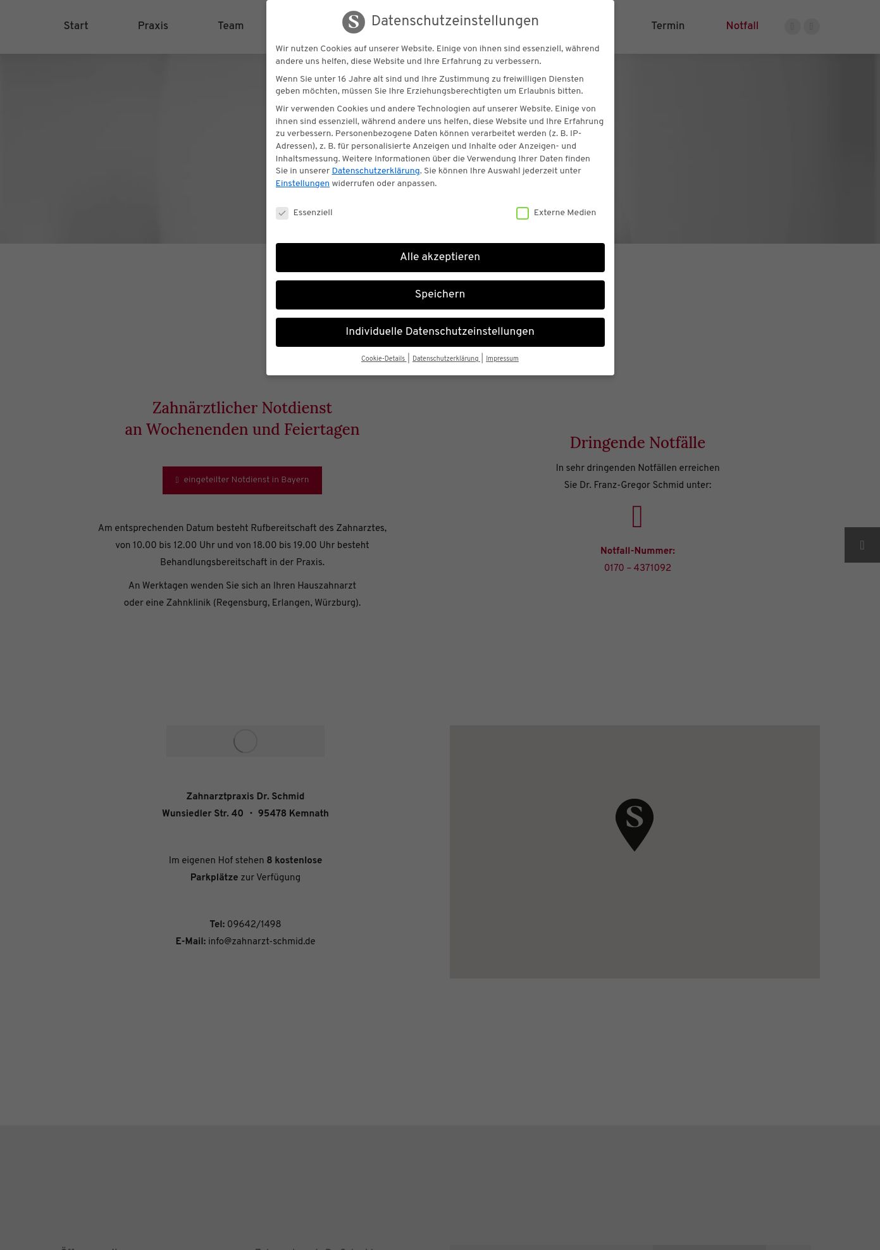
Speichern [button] (440, 295)
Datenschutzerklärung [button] (446, 359)
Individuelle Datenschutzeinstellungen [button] (440, 332)
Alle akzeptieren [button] (440, 258)
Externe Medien (556, 213)
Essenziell (304, 213)
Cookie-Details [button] (384, 359)
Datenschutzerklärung (375, 171)
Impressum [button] (502, 359)
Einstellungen (303, 183)
